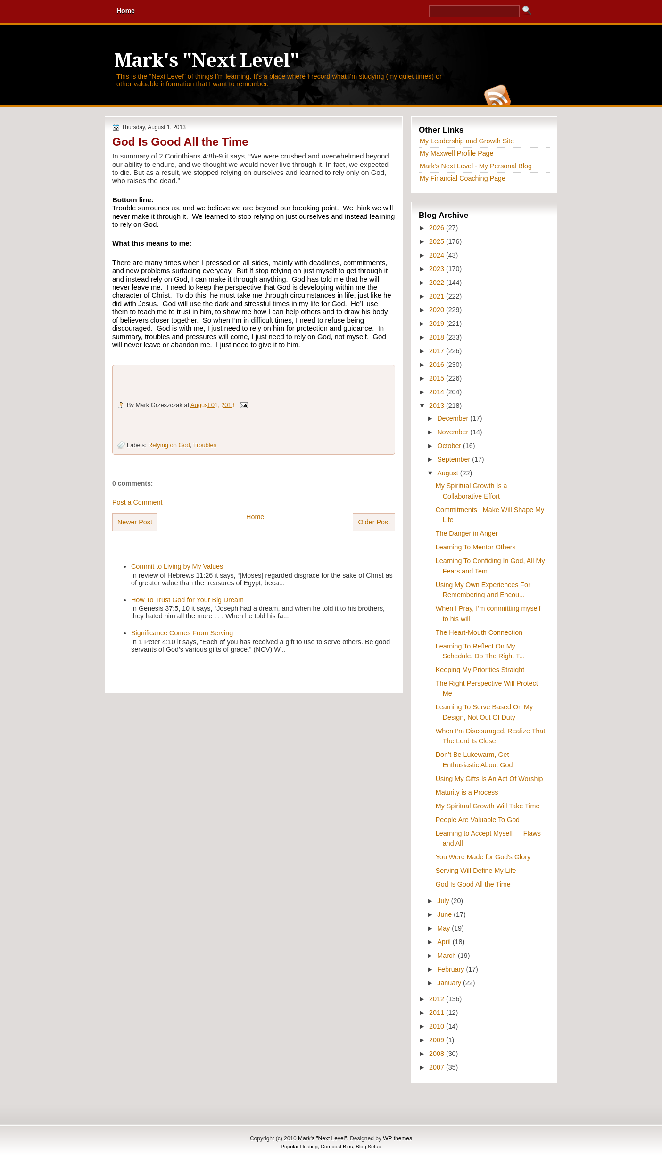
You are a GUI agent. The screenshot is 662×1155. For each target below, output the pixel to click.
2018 (437, 337)
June (445, 914)
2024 (437, 255)
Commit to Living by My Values (177, 566)
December (453, 418)
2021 (437, 296)
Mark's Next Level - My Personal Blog (476, 166)
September (454, 459)
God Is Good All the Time (180, 141)
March (447, 955)
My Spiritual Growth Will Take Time (488, 806)
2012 (437, 999)
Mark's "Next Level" (206, 61)
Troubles (205, 445)
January (450, 983)
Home (255, 517)
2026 (437, 228)
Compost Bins (337, 1146)
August (448, 473)
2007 (437, 1067)
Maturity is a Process (467, 792)
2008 (437, 1053)
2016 (437, 364)
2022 (437, 282)
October (450, 445)
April (445, 942)
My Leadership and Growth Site (467, 141)
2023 (437, 269)
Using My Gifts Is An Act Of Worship (489, 778)
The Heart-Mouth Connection (479, 632)
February (451, 969)
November (453, 432)
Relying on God (169, 445)
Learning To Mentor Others (476, 547)
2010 (437, 1026)
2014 (437, 392)
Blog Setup (368, 1146)
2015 (437, 378)
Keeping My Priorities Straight (480, 669)
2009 (437, 1040)
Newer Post (134, 522)
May (444, 928)
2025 (437, 241)
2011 (437, 1012)
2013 (437, 405)
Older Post (374, 522)
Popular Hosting (299, 1146)
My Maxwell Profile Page (457, 153)
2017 (437, 351)
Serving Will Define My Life (476, 870)
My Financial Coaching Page (462, 178)
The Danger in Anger (467, 533)
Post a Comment (137, 502)
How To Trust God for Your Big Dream (187, 600)
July (444, 901)
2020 (437, 310)
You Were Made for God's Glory (483, 857)
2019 (437, 323)
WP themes (397, 1138)
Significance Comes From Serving (182, 633)
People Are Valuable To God (478, 819)
